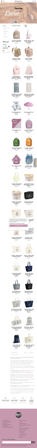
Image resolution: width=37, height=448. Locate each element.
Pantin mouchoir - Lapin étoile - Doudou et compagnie (29, 41)
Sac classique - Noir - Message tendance (29, 292)
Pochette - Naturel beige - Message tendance (17, 256)
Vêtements (5, 36)
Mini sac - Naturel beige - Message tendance (29, 256)
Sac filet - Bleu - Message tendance (29, 166)
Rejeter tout (18, 228)
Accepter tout (18, 225)
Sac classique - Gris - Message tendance (16, 292)
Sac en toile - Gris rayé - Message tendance (29, 328)
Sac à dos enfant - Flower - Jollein (29, 59)
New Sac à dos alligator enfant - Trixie (17, 148)
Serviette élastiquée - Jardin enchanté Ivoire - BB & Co (29, 77)
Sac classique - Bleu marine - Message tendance (29, 274)
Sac (4, 34)
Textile (4, 25)
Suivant (32, 352)
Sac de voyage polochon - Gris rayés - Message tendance (17, 328)
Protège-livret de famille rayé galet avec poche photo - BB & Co (29, 95)
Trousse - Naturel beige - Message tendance (29, 220)
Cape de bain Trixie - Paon (16, 131)
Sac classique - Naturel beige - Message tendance (16, 274)
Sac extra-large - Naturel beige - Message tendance (29, 346)
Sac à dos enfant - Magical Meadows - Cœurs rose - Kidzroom (16, 77)
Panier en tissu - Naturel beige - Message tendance (17, 202)
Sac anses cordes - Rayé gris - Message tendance (16, 310)
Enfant (5, 33)
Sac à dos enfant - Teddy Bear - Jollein (16, 59)
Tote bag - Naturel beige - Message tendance (17, 238)
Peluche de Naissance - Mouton (16, 113)
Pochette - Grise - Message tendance (29, 238)
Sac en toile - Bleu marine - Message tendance (16, 346)
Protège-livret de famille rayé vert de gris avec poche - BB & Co (17, 95)
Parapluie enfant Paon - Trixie (29, 113)
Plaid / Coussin (6, 27)
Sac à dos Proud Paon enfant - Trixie (29, 131)
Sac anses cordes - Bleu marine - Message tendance (29, 310)
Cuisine (5, 29)
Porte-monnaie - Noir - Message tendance (29, 202)
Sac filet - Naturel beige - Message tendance (17, 184)
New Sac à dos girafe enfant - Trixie (29, 148)
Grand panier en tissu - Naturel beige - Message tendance (29, 184)
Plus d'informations (12, 223)
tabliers (18, 361)
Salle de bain (6, 31)
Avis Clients (34, 163)
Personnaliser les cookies (20, 223)
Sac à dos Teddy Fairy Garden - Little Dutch (16, 41)
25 (28, 352)
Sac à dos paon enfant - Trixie (17, 166)
